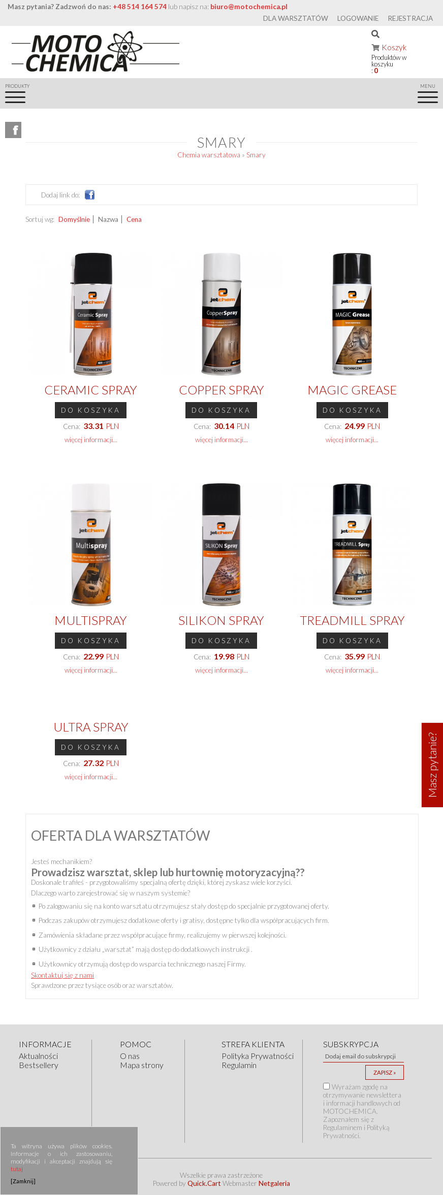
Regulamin (239, 1065)
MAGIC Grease (352, 389)
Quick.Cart (204, 1183)
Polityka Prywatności (258, 1055)
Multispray (90, 620)
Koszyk (394, 47)
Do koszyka (90, 410)
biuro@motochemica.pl (249, 7)
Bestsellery (38, 1065)
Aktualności (38, 1055)
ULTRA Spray (91, 726)
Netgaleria (274, 1183)
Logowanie (357, 18)
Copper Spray (221, 389)
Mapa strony (142, 1065)
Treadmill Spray (352, 620)
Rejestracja (410, 18)
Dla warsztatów (295, 18)
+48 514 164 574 (140, 7)
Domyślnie (74, 219)
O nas (130, 1055)
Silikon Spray (221, 620)
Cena (134, 219)
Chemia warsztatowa (208, 155)
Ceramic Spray (90, 389)
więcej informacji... (91, 440)
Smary (256, 155)
